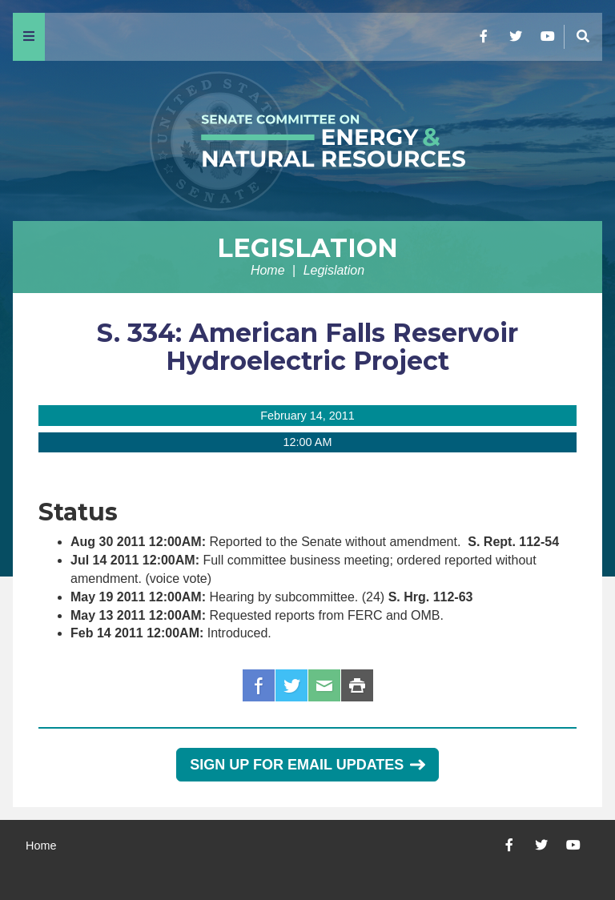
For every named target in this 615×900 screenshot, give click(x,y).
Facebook (259, 685)
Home (268, 270)
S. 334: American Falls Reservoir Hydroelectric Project (307, 346)
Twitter (291, 685)
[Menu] (29, 37)
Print (357, 685)
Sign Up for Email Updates (307, 764)
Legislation (307, 248)
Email (324, 685)
